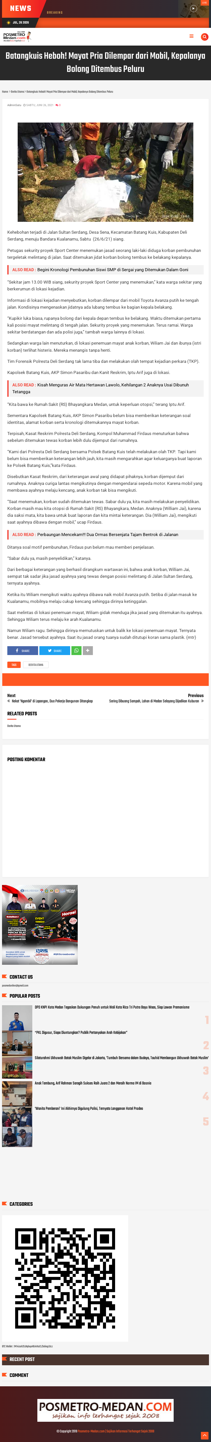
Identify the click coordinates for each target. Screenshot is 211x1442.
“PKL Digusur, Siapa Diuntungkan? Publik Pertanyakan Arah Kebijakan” (81, 1033)
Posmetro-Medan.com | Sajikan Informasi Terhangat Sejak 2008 (116, 1431)
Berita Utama (36, 665)
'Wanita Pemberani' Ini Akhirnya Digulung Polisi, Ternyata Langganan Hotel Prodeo (89, 1108)
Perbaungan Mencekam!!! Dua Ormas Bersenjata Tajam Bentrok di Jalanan (107, 534)
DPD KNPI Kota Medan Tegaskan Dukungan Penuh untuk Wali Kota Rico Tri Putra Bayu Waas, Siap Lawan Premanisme (112, 1007)
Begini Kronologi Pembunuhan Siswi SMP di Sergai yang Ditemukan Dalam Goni (112, 269)
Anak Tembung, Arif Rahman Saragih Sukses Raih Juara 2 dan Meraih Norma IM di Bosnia (93, 1083)
